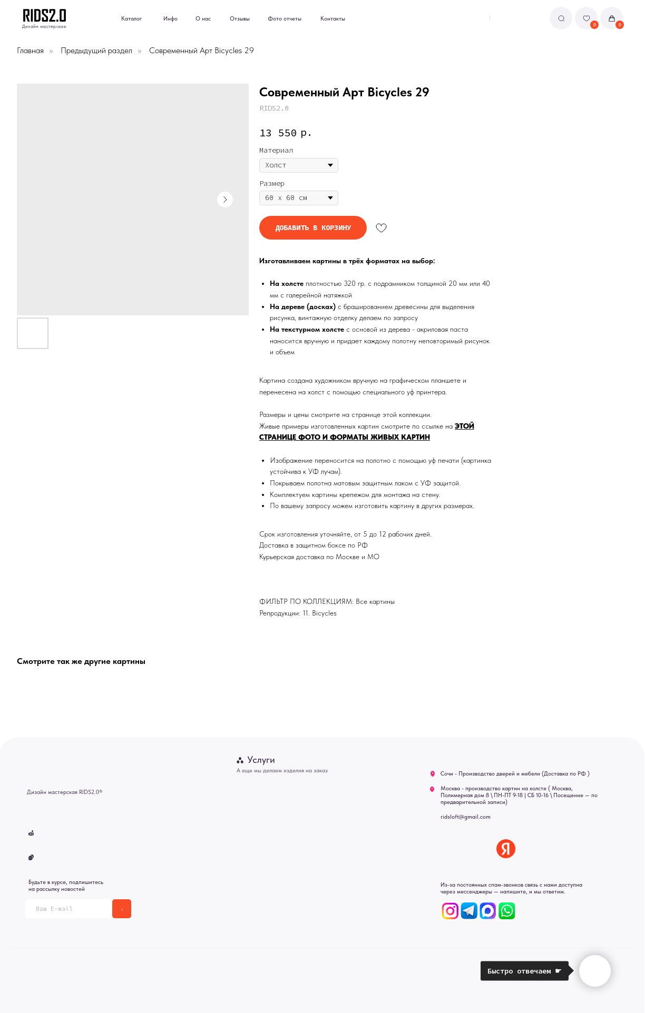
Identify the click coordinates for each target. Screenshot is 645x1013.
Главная (30, 50)
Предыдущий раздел (96, 50)
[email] (68, 908)
